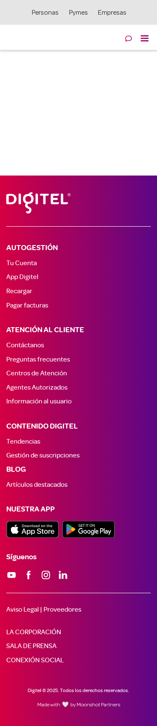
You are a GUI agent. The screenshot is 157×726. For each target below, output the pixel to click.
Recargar (19, 291)
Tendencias (23, 441)
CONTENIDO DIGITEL (42, 426)
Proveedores (62, 609)
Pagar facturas (27, 305)
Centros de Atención (36, 373)
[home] (6, 34)
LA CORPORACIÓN (33, 632)
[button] (144, 37)
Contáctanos (25, 345)
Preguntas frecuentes (38, 359)
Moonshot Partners (98, 705)
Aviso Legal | (24, 609)
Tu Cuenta (21, 263)
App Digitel (22, 277)
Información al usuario (39, 401)
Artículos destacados (36, 484)
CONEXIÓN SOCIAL (35, 660)
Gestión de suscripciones (43, 455)
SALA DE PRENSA (31, 646)
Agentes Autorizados (36, 387)
